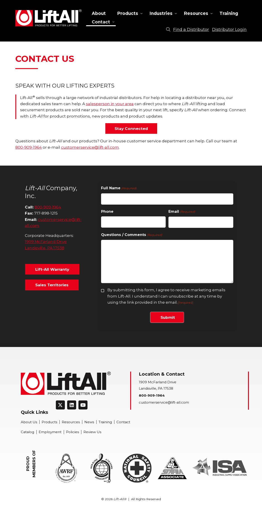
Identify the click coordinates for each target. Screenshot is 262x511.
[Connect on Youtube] (82, 404)
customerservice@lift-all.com (90, 147)
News (89, 422)
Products (127, 13)
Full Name (119, 188)
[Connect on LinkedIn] (71, 404)
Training (229, 13)
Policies (72, 432)
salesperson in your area (110, 103)
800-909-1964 (28, 147)
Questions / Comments (131, 235)
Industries (160, 13)
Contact (101, 22)
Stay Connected (131, 128)
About (99, 13)
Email (181, 212)
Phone (107, 211)
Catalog (27, 432)
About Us (29, 422)
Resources (196, 13)
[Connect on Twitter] (60, 404)
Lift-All (48, 17)
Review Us (92, 432)
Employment (50, 432)
